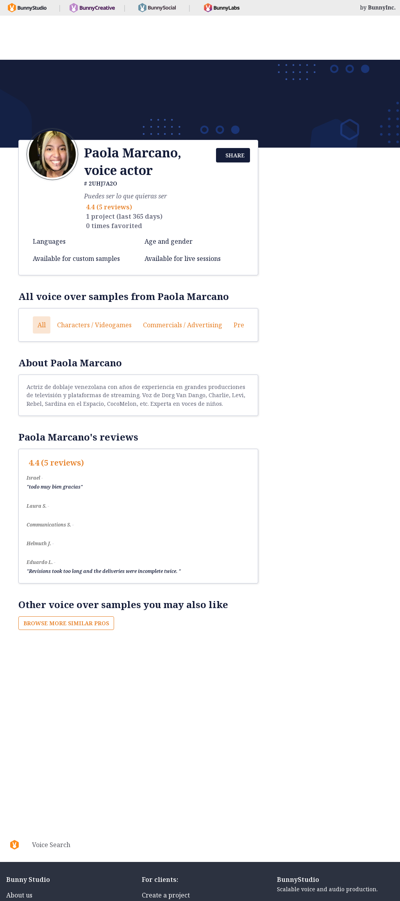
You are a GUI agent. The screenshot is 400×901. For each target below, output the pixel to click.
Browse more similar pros (66, 623)
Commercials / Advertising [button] (182, 325)
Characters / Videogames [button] (94, 325)
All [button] (42, 325)
